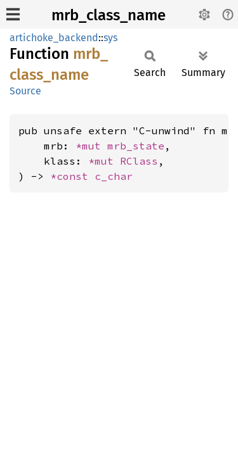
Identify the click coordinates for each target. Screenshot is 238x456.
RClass (139, 161)
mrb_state (135, 145)
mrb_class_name (108, 15)
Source (25, 91)
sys (110, 38)
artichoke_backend (54, 38)
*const (72, 176)
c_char (114, 176)
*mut (91, 145)
